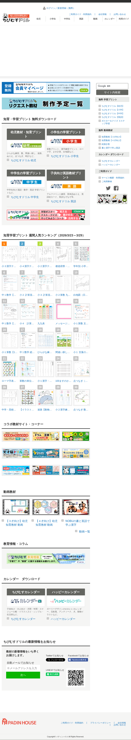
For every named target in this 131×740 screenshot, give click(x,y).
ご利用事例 (107, 181)
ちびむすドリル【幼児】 (113, 106)
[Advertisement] (65, 50)
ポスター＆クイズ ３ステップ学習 (113, 122)
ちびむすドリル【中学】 (113, 113)
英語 (81, 19)
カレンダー (109, 19)
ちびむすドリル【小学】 (113, 110)
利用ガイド (124, 19)
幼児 (39, 19)
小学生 (53, 19)
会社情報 (102, 14)
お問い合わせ (120, 14)
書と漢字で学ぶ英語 (111, 148)
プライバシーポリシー (100, 723)
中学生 (67, 19)
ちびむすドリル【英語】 (113, 117)
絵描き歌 (106, 144)
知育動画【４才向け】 (112, 140)
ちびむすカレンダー (111, 161)
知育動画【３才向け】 (112, 137)
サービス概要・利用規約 (113, 178)
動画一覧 (84, 531)
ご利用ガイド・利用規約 (80, 14)
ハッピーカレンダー (111, 165)
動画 (95, 19)
